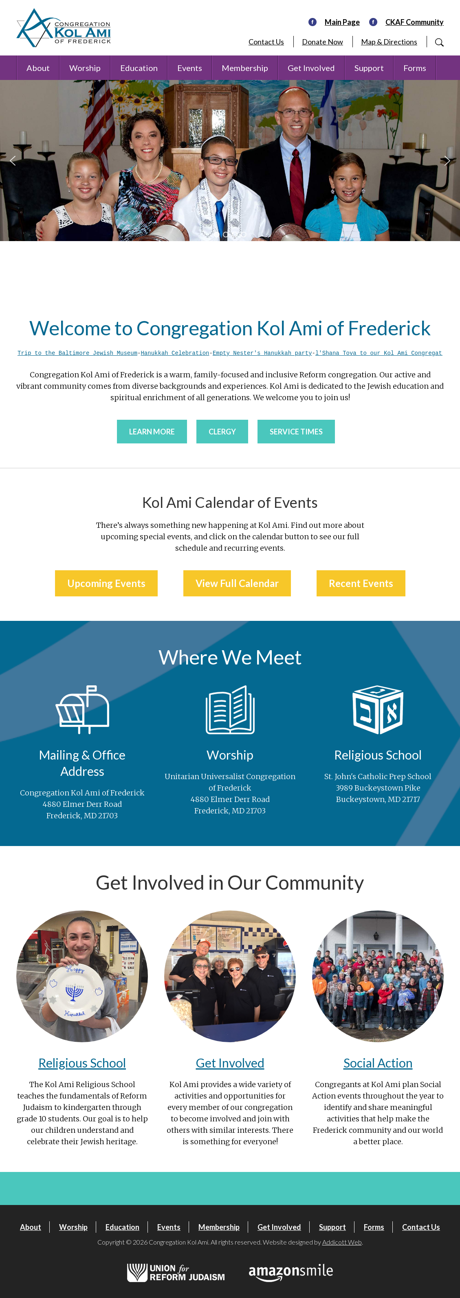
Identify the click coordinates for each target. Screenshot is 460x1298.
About (38, 68)
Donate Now (322, 41)
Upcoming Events (106, 583)
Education (139, 68)
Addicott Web (342, 1241)
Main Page (342, 22)
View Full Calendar (237, 583)
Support (369, 68)
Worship (85, 68)
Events (189, 68)
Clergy (222, 431)
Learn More (152, 431)
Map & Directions (389, 41)
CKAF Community (414, 22)
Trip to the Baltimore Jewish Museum (77, 353)
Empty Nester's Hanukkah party (262, 353)
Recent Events (361, 583)
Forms (414, 68)
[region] (230, 160)
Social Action (378, 1062)
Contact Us (266, 41)
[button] (12, 160)
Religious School (82, 1062)
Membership (245, 68)
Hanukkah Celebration (175, 353)
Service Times (296, 431)
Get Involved (311, 68)
